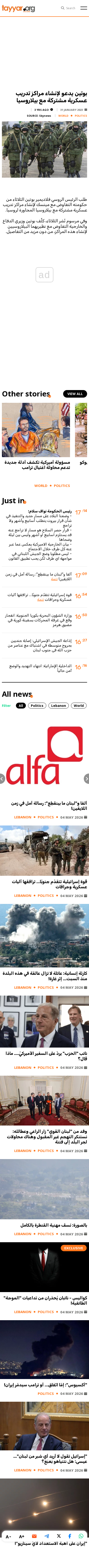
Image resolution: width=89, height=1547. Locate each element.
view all (75, 393)
